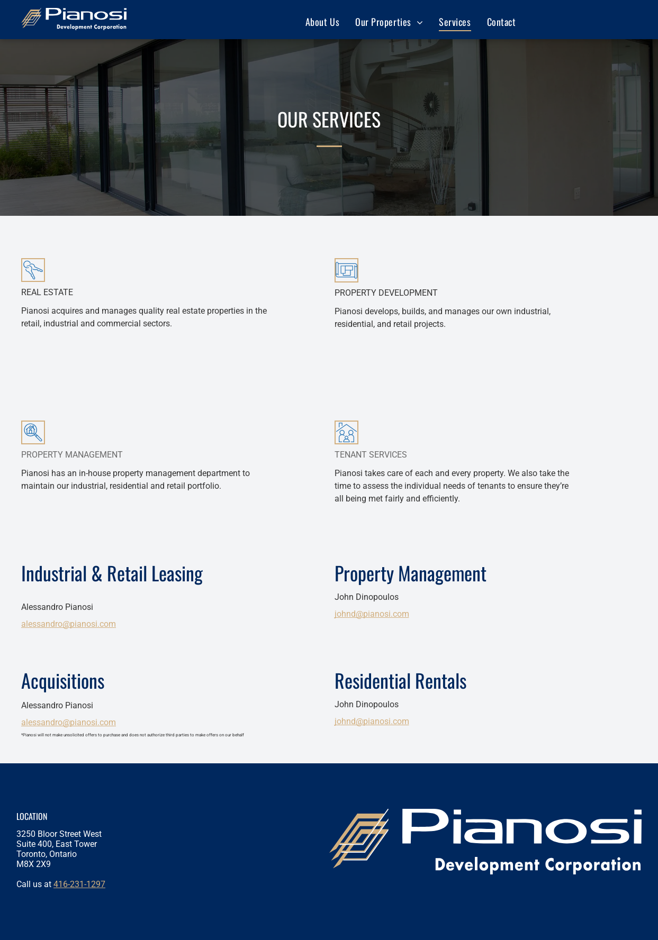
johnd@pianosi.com (372, 614)
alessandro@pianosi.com (68, 624)
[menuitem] (322, 21)
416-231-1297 (79, 884)
